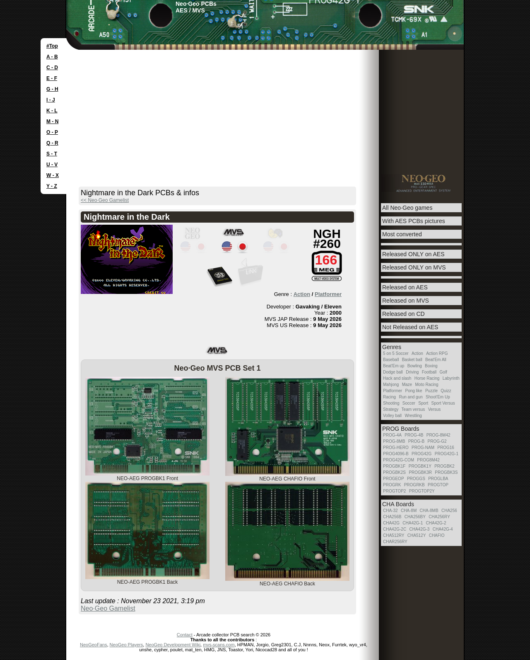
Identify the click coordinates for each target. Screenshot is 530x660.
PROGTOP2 (394, 491)
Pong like (413, 390)
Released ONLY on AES (413, 254)
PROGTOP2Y (422, 491)
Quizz (446, 390)
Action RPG (437, 353)
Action (302, 294)
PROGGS (416, 478)
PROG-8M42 (438, 435)
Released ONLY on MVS (414, 267)
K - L (52, 111)
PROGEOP (393, 478)
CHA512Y (416, 535)
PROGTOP (438, 485)
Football (429, 372)
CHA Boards (398, 504)
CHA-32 (390, 510)
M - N (52, 121)
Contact (185, 634)
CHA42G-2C (394, 529)
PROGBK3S (446, 472)
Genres (391, 347)
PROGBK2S (394, 472)
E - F (51, 78)
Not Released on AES (410, 327)
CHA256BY (415, 516)
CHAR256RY (395, 541)
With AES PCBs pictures (413, 221)
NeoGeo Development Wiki (172, 644)
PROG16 (445, 447)
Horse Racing (427, 378)
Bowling (414, 366)
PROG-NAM (423, 447)
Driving (412, 372)
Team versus (413, 409)
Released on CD (403, 314)
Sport (423, 403)
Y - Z (51, 186)
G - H (52, 89)
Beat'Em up (393, 366)
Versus (434, 409)
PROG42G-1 (446, 453)
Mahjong (391, 384)
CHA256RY (439, 516)
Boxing (431, 366)
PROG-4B (414, 435)
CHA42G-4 (443, 529)
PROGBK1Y (420, 466)
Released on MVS (405, 300)
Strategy (390, 409)
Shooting (391, 403)
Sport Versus (443, 403)
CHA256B (392, 516)
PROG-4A (392, 435)
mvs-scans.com (218, 644)
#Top (52, 46)
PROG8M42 (428, 460)
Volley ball (392, 415)
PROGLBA (438, 478)
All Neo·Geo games (407, 207)
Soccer (408, 403)
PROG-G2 (436, 441)
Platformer (328, 294)
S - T (51, 154)
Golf (443, 372)
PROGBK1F (394, 466)
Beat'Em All (435, 359)
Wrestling (413, 415)
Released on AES (405, 287)
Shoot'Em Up (438, 397)
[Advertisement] (265, 112)
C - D (52, 67)
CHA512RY (394, 535)
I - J (50, 100)
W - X (52, 175)
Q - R (52, 143)
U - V (52, 164)
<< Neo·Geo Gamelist (105, 200)
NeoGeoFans (93, 644)
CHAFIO (437, 535)
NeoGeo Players (126, 644)
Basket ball (412, 359)
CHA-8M (409, 510)
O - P (52, 132)
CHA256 (449, 510)
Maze (407, 384)
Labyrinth (451, 378)
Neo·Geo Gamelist (108, 608)
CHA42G (391, 523)
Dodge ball (393, 372)
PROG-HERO (396, 447)
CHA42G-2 (436, 523)
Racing (389, 397)
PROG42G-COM (398, 460)
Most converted (402, 234)
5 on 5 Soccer (396, 353)
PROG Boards (400, 428)
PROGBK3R (420, 472)
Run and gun (410, 397)
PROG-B (416, 441)
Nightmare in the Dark (127, 216)
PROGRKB (414, 485)
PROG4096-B (396, 453)
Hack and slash (397, 378)
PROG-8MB (394, 441)
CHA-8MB (429, 510)
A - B (52, 57)
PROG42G (421, 453)
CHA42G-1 (412, 523)
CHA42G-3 (419, 529)
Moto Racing (426, 384)
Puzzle (431, 390)
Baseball (391, 359)
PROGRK (392, 485)
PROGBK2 (444, 466)
